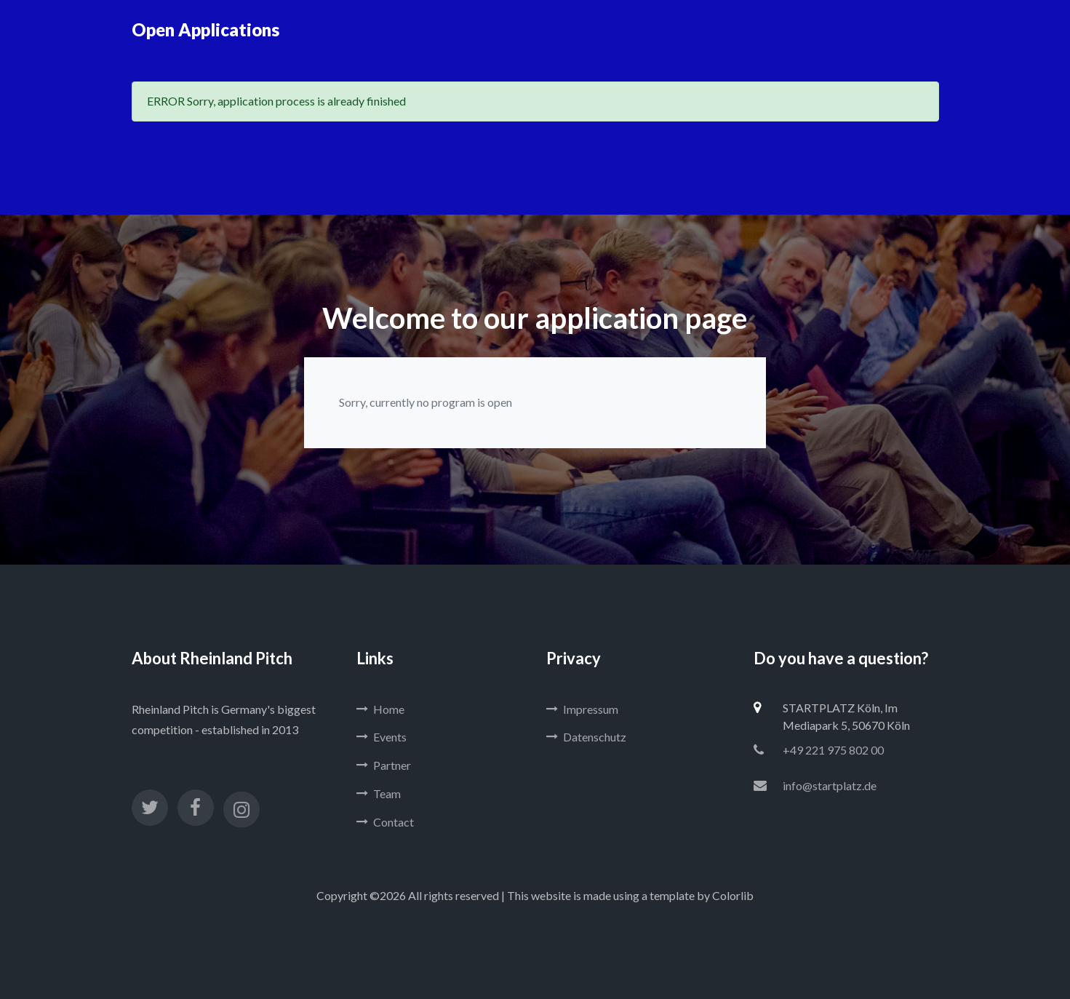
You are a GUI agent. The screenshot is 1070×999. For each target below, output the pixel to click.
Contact (385, 822)
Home (380, 709)
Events (381, 737)
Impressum (582, 709)
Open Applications (205, 29)
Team (378, 793)
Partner (383, 765)
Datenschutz (586, 737)
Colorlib (733, 895)
